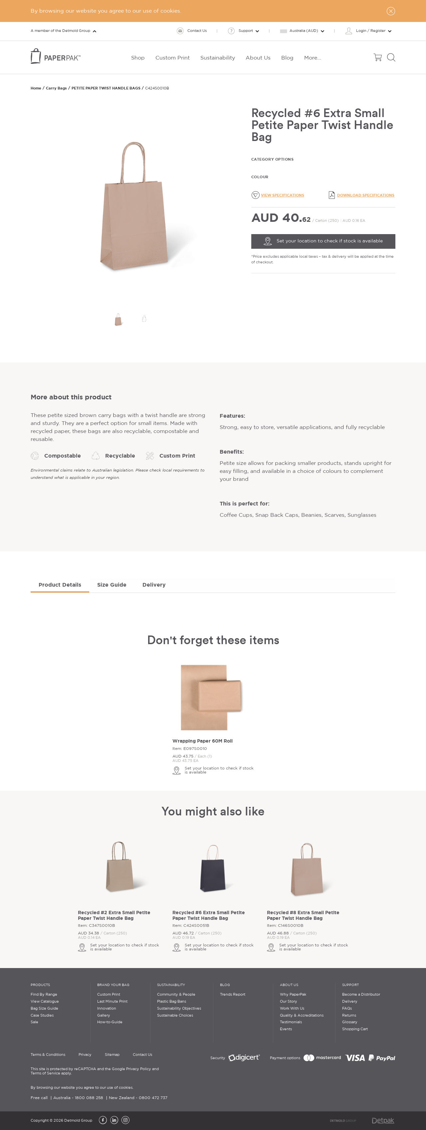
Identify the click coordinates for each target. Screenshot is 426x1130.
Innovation (106, 1008)
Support (350, 985)
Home (36, 88)
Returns (349, 1015)
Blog (225, 985)
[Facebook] (103, 1120)
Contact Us (142, 1055)
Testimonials (291, 1022)
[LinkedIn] (114, 1120)
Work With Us (292, 1008)
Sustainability (171, 985)
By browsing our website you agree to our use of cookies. (82, 1087)
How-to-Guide (109, 1022)
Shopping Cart (355, 1029)
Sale (34, 1022)
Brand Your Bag (113, 985)
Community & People (176, 994)
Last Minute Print (112, 1001)
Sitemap (112, 1055)
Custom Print (108, 994)
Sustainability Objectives (179, 1008)
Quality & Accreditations (301, 1015)
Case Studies (42, 1015)
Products (40, 985)
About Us (289, 985)
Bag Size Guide (44, 1008)
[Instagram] (125, 1120)
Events (286, 1029)
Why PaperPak (293, 994)
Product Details (60, 585)
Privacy (85, 1055)
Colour (260, 177)
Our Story (288, 1001)
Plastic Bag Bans (171, 1001)
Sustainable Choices (175, 1015)
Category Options (272, 159)
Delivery (154, 585)
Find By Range (44, 994)
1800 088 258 (89, 1098)
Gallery (103, 1015)
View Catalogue (45, 1001)
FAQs (347, 1008)
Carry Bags (56, 88)
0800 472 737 (153, 1098)
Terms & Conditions (48, 1055)
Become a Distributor (361, 994)
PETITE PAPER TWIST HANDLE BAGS (106, 88)
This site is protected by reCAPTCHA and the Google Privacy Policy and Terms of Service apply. (95, 1071)
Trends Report (232, 994)
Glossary (349, 1022)
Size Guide (111, 585)
